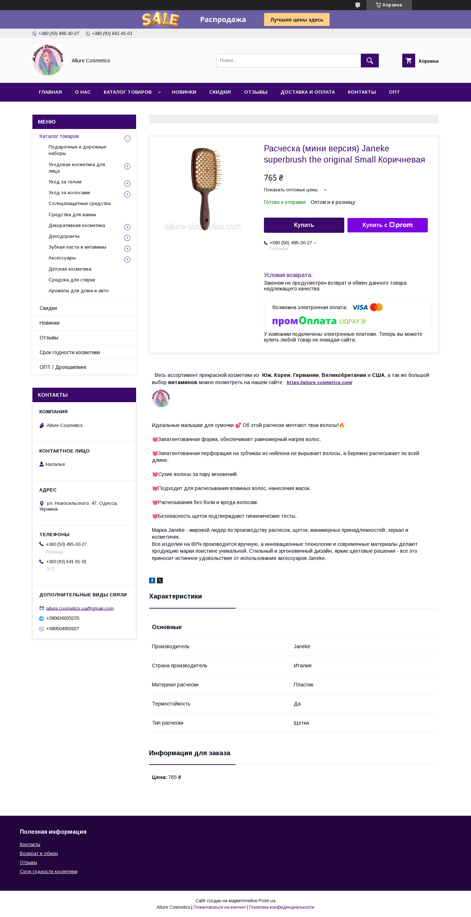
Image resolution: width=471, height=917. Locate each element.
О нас (83, 92)
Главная (50, 92)
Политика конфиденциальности (281, 907)
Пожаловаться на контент (219, 907)
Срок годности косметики (70, 352)
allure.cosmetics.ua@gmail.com (80, 608)
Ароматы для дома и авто (79, 290)
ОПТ (394, 92)
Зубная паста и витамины (77, 247)
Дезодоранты (64, 236)
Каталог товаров (128, 92)
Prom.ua (267, 900)
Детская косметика (70, 269)
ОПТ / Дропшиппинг (63, 367)
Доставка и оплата (308, 92)
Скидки (48, 308)
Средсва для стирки (72, 279)
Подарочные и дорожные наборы (77, 150)
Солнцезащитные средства (80, 203)
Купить (304, 225)
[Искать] (370, 60)
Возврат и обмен (39, 853)
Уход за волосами (69, 192)
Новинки (184, 92)
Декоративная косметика (77, 225)
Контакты (362, 92)
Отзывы (256, 92)
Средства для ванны (72, 214)
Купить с (388, 225)
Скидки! (220, 92)
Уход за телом (65, 181)
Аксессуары (62, 258)
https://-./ (319, 382)
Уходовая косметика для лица (77, 168)
